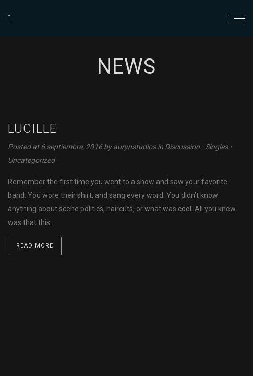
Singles (216, 147)
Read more (34, 245)
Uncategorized (31, 160)
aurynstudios (135, 147)
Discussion (182, 147)
